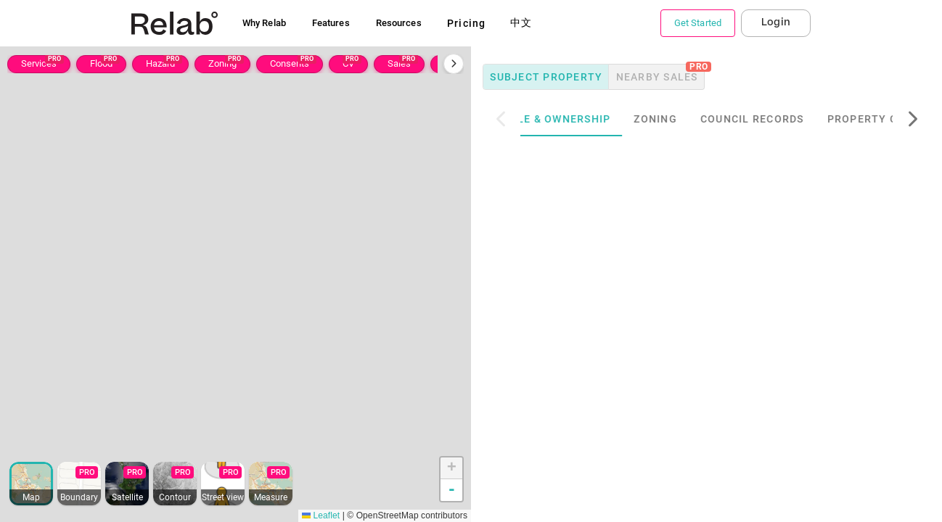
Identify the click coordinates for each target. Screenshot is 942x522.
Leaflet (321, 515)
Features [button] (331, 22)
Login (775, 22)
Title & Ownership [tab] (588, 119)
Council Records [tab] (785, 119)
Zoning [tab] (688, 119)
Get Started (697, 22)
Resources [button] (399, 22)
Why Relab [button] (264, 22)
